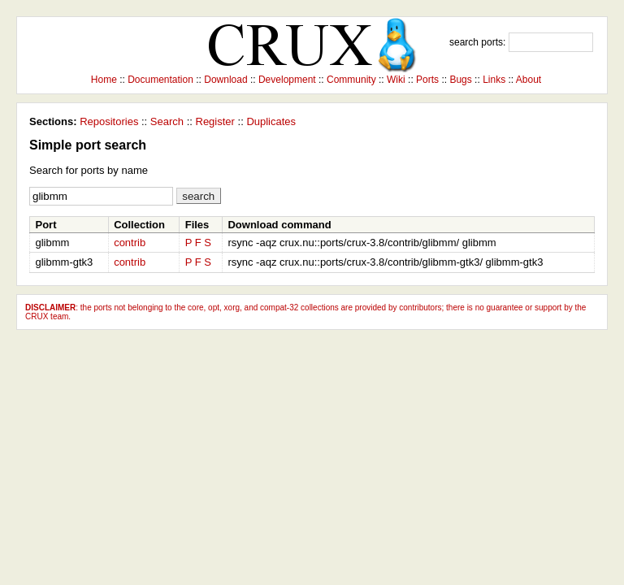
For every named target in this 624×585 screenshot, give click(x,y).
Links (494, 79)
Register (215, 121)
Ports (427, 79)
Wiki (396, 79)
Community (351, 79)
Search (167, 121)
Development (287, 79)
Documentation (160, 79)
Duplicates (271, 121)
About (528, 79)
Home (104, 79)
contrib (129, 242)
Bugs (460, 79)
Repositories (109, 121)
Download (225, 79)
